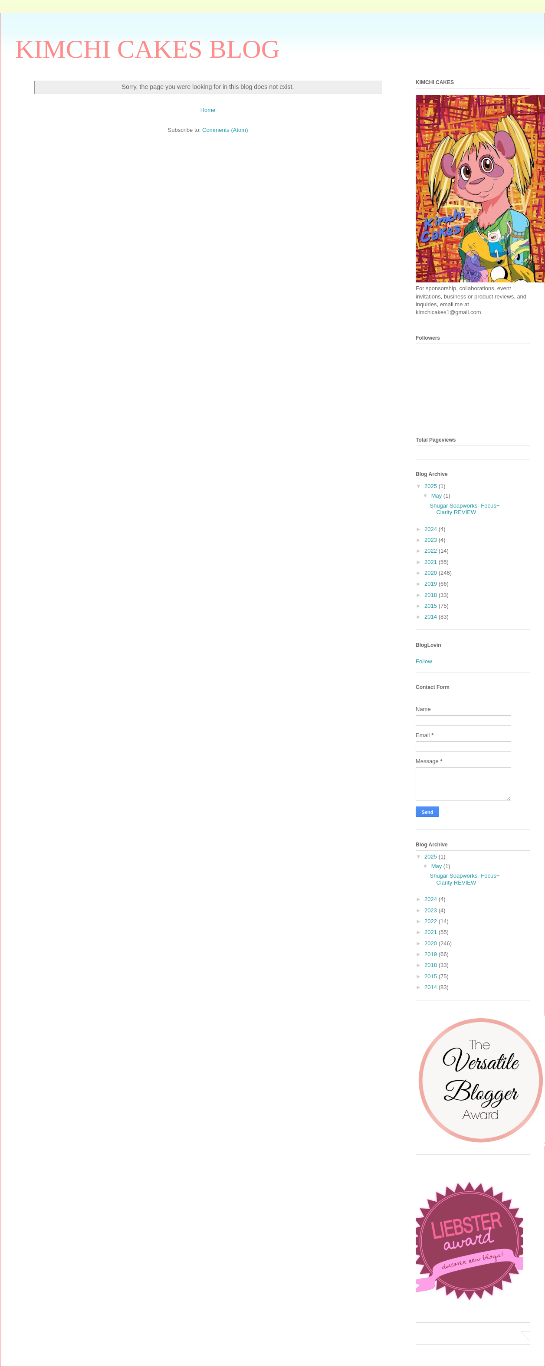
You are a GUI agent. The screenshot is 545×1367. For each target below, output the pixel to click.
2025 (431, 486)
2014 (431, 616)
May (437, 495)
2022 (431, 550)
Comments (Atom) (225, 130)
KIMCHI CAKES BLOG (147, 49)
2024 (431, 529)
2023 (431, 540)
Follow (424, 661)
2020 (431, 573)
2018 (431, 595)
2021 (431, 562)
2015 (431, 606)
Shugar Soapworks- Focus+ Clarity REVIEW (464, 509)
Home (208, 110)
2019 (431, 583)
